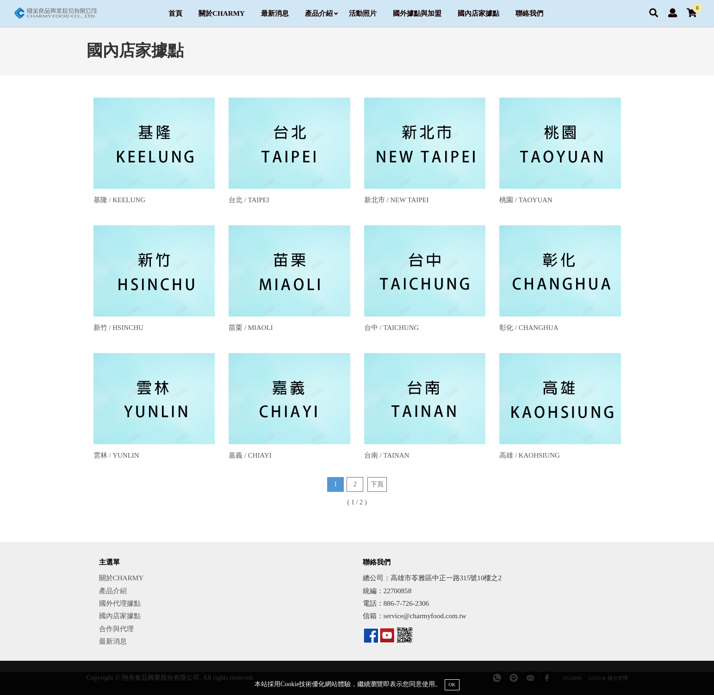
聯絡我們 (529, 13)
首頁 (175, 13)
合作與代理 (116, 629)
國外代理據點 (120, 603)
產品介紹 (321, 13)
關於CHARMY (222, 13)
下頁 (377, 484)
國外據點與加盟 (417, 13)
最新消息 (275, 13)
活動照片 (363, 13)
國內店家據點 (478, 13)
